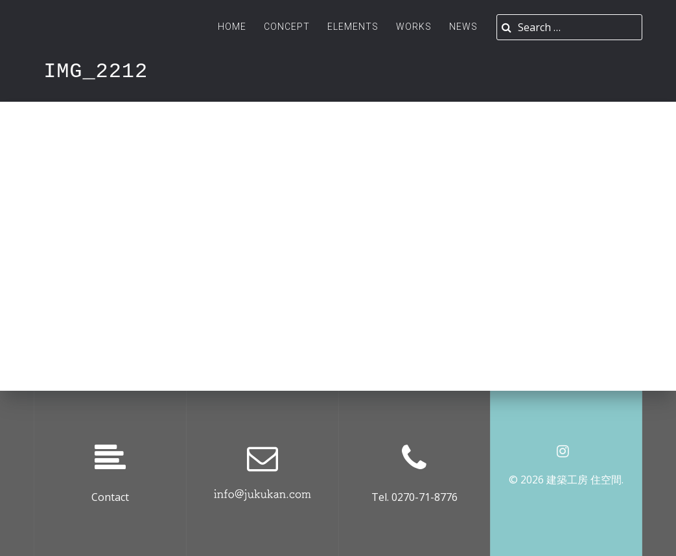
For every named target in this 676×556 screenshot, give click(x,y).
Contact (110, 497)
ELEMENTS (353, 26)
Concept (287, 26)
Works (414, 26)
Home (232, 26)
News (463, 26)
